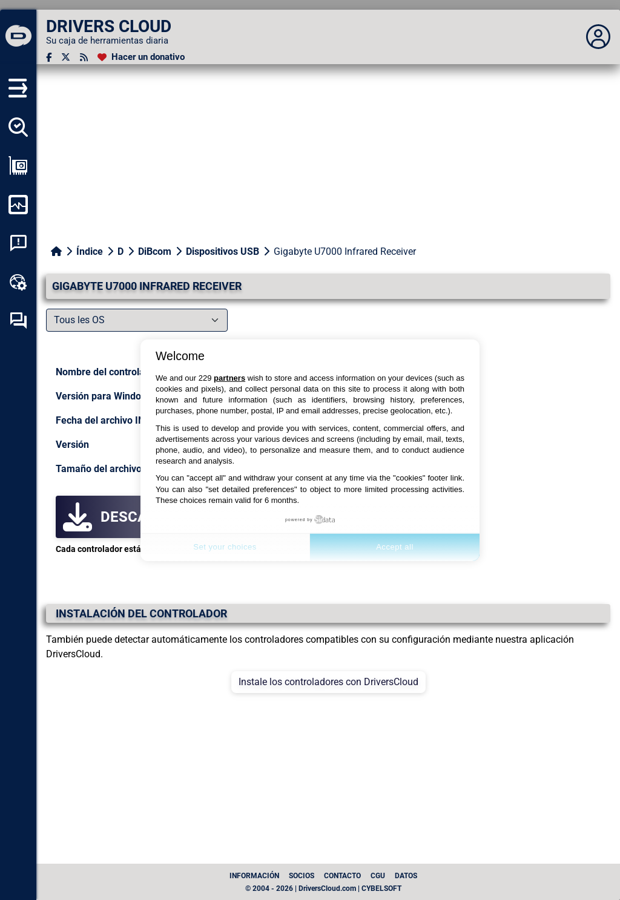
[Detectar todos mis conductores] (18, 127)
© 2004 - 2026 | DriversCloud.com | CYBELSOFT (323, 888)
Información (254, 876)
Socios (301, 876)
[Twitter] (65, 57)
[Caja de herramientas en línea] (18, 282)
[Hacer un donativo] (141, 57)
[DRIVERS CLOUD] (18, 37)
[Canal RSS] (84, 57)
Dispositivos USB (222, 251)
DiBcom (154, 251)
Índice (89, 251)
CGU (378, 876)
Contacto (342, 876)
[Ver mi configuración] (18, 166)
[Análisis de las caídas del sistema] (18, 243)
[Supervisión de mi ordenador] (18, 204)
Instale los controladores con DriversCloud (328, 682)
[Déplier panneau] (598, 37)
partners (229, 378)
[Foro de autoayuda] (18, 320)
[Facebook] (48, 57)
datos (406, 876)
